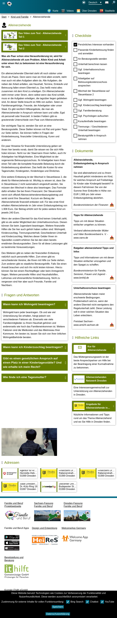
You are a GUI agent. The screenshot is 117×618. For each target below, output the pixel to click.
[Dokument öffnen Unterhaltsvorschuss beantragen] (94, 307)
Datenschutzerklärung (57, 614)
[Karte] (53, 11)
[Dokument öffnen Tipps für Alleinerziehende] (94, 227)
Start (4, 17)
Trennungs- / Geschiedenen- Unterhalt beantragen (91, 128)
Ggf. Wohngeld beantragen (90, 100)
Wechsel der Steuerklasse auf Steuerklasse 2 (91, 92)
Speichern (57, 607)
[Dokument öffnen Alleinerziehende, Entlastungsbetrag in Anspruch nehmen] (94, 183)
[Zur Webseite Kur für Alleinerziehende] (94, 357)
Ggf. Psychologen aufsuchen (91, 116)
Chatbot (92, 602)
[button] (34, 305)
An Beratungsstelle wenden (90, 59)
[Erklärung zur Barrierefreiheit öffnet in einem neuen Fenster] (84, 3)
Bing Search (74, 602)
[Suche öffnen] (114, 3)
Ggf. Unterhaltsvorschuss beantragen (89, 71)
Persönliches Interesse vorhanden (94, 44)
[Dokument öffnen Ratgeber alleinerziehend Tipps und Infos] (94, 263)
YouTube (107, 602)
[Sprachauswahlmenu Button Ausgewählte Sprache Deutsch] (95, 3)
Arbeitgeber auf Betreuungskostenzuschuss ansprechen (90, 82)
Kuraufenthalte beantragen (90, 121)
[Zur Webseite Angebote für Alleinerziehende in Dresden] (94, 413)
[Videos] (67, 11)
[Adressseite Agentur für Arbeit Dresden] (19, 475)
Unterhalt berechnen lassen (90, 64)
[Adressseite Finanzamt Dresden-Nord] (58, 475)
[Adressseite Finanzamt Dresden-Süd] (98, 475)
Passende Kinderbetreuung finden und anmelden (94, 51)
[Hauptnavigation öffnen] (3, 3)
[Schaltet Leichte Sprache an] (107, 3)
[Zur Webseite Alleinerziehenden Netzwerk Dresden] (94, 386)
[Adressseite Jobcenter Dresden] (58, 488)
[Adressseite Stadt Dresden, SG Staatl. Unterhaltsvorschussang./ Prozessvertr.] (19, 488)
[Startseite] (9, 6)
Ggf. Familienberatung (87, 110)
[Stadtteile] (107, 11)
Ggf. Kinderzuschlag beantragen (93, 105)
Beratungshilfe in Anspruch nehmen (90, 137)
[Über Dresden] (86, 11)
